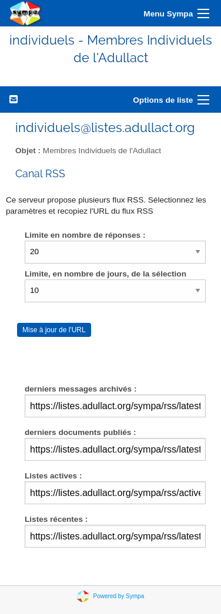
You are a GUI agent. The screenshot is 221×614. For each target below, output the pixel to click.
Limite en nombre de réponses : (85, 235)
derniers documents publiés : (80, 432)
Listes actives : (53, 475)
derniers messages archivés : (80, 388)
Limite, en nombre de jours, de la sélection (105, 273)
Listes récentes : (56, 519)
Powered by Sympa (119, 596)
